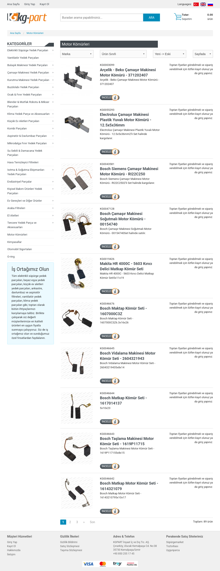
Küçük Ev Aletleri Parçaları (23, 121)
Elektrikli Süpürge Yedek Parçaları (27, 50)
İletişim (11, 554)
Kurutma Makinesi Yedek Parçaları (28, 80)
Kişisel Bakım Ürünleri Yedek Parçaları (24, 191)
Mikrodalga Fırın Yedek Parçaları (27, 143)
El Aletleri (13, 215)
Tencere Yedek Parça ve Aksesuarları (21, 225)
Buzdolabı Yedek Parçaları (23, 87)
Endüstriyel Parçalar (19, 181)
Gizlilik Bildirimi (68, 542)
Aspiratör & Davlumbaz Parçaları (27, 135)
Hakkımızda (14, 550)
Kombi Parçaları (17, 128)
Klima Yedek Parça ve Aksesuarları (28, 113)
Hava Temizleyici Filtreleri (23, 162)
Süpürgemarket (175, 542)
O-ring (11, 256)
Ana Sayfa (13, 4)
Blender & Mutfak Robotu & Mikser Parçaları (28, 104)
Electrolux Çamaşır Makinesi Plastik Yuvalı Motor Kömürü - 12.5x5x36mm (125, 119)
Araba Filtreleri (16, 208)
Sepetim (187, 19)
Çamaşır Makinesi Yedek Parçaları (28, 72)
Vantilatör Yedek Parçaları (23, 57)
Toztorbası (172, 546)
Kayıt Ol (44, 4)
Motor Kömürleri (35, 33)
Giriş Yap (29, 4)
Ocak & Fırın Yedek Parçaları (24, 94)
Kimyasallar (14, 242)
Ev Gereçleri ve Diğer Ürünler (24, 200)
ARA (151, 17)
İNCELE (106, 97)
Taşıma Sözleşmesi (71, 550)
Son (92, 522)
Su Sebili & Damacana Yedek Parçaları (24, 153)
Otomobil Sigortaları (19, 249)
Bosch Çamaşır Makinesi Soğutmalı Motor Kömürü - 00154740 (123, 218)
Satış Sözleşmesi (70, 546)
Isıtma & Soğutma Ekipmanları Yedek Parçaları (25, 172)
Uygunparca (173, 550)
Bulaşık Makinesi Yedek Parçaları (27, 65)
